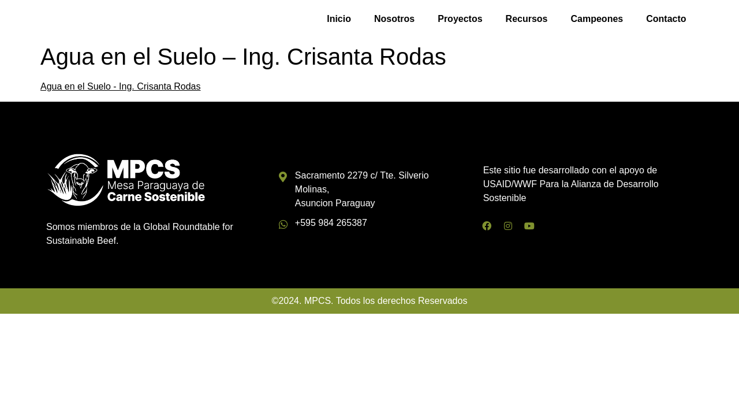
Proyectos (460, 20)
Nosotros (394, 20)
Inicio (339, 20)
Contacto (666, 20)
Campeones (597, 20)
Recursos (527, 20)
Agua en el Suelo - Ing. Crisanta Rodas (120, 90)
